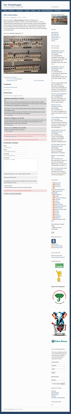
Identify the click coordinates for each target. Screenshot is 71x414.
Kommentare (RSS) (57, 245)
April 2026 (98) (55, 34)
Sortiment (57, 217)
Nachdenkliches (59, 207)
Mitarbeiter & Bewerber (60, 206)
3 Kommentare (14, 77)
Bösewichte (58, 182)
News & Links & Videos (60, 209)
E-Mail (5, 149)
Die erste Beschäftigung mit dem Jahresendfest (57, 52)
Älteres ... (53, 40)
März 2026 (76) (55, 35)
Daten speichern (57, 383)
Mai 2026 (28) (54, 32)
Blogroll (33, 10)
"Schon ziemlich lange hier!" (58, 257)
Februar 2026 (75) (55, 37)
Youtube (27, 10)
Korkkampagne (55, 392)
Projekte (57, 212)
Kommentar (6, 157)
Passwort (54, 365)
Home (5, 10)
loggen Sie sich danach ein (11, 136)
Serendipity (11, 409)
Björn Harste (13, 17)
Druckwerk (57, 184)
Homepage (6, 153)
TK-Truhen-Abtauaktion (17, 78)
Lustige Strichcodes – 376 (12, 80)
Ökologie (53, 396)
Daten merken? (8, 185)
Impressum (11, 10)
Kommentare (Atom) (58, 247)
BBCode (5, 177)
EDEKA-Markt (54, 394)
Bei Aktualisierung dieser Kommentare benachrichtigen (18, 187)
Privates (57, 211)
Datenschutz (20, 10)
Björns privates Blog (47, 10)
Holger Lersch (8, 127)
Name (5, 145)
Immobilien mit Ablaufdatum (58, 397)
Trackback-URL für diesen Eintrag (10, 87)
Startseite (53, 391)
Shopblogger (58, 215)
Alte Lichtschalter (11, 15)
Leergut (57, 201)
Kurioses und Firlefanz (60, 197)
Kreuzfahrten (58, 10)
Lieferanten (58, 202)
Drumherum (58, 186)
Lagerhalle (57, 199)
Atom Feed (55, 244)
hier (44, 134)
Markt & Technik (7, 77)
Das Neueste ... (55, 39)
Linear (15, 95)
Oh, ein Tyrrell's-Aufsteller (39, 80)
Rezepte (57, 214)
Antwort (11, 115)
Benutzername (55, 362)
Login (38, 10)
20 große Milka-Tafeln (61, 82)
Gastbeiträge (58, 194)
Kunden (57, 196)
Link (8, 115)
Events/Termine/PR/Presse (58, 189)
